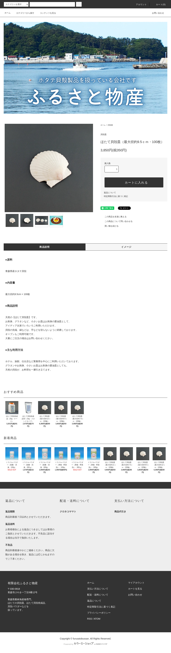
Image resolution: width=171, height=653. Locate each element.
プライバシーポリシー (99, 612)
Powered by (85, 644)
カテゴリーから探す (23, 13)
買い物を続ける (110, 226)
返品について (110, 192)
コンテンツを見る (46, 13)
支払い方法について (97, 588)
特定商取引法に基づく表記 (116, 196)
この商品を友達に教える (114, 216)
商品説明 (44, 247)
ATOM (97, 618)
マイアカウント (136, 582)
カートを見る (135, 588)
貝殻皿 (110, 125)
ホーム (8, 13)
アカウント (139, 4)
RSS (89, 618)
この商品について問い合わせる (117, 221)
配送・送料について (97, 594)
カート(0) (159, 4)
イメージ (126, 247)
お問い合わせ (156, 13)
